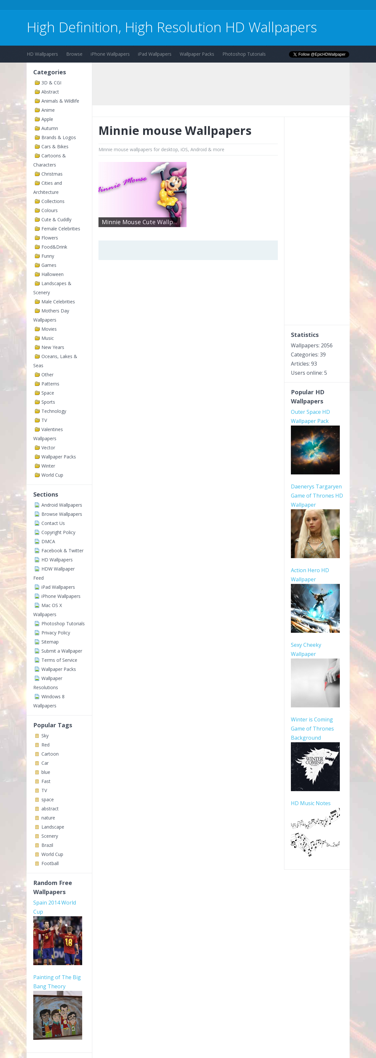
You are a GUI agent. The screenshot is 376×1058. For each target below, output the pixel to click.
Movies (49, 329)
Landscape (52, 827)
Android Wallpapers (61, 505)
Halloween (52, 274)
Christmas (52, 174)
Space (47, 393)
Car (45, 763)
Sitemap (50, 642)
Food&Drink (54, 247)
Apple (47, 119)
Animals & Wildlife (60, 101)
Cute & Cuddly (56, 219)
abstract (50, 808)
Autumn (49, 128)
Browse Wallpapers (61, 514)
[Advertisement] (145, 6)
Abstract (50, 92)
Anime (48, 110)
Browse (74, 54)
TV (44, 420)
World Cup (52, 475)
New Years (52, 347)
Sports (48, 402)
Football (50, 863)
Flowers (49, 238)
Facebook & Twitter (62, 550)
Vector (48, 447)
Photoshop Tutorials (244, 54)
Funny (47, 256)
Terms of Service (59, 660)
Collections (53, 201)
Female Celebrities (60, 228)
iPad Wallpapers (155, 54)
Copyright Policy (58, 532)
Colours (49, 210)
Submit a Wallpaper (61, 651)
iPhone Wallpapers (110, 54)
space (47, 799)
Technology (53, 411)
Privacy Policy (55, 633)
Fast (46, 781)
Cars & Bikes (54, 146)
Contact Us (53, 523)
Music (47, 338)
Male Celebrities (58, 301)
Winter (48, 466)
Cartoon (50, 754)
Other (47, 374)
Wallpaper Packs (197, 54)
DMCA (48, 541)
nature (48, 818)
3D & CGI (51, 83)
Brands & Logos (58, 137)
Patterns (50, 384)
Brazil (47, 845)
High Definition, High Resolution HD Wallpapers (172, 27)
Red (45, 745)
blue (45, 772)
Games (48, 265)
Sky (45, 735)
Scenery (49, 836)
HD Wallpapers (42, 54)
